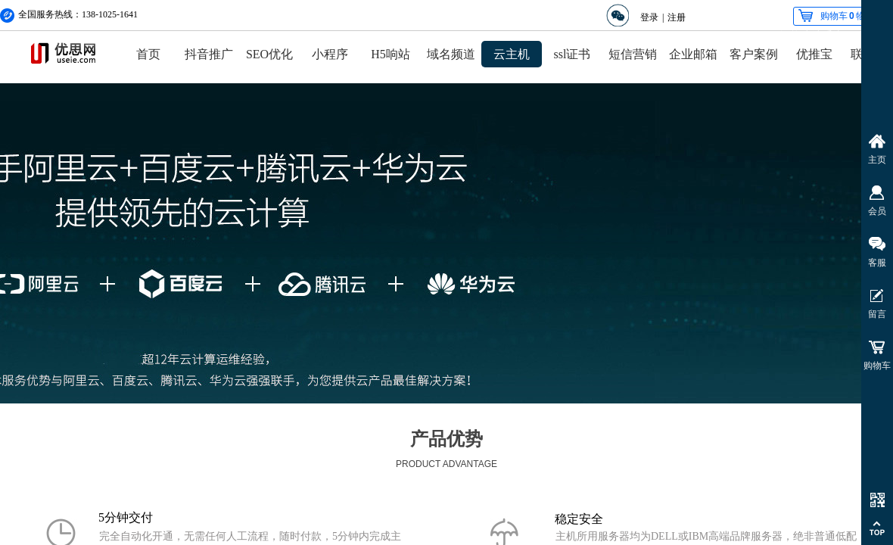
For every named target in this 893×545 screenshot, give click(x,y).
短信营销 (632, 54)
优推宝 (814, 54)
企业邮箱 (693, 54)
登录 (649, 17)
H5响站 (390, 54)
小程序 (330, 54)
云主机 (511, 54)
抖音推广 (209, 54)
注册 (676, 17)
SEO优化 (269, 54)
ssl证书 (572, 54)
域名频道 (451, 54)
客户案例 (754, 54)
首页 (148, 54)
